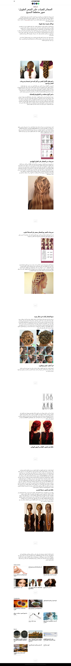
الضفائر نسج (27, 19)
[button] (14, 1)
